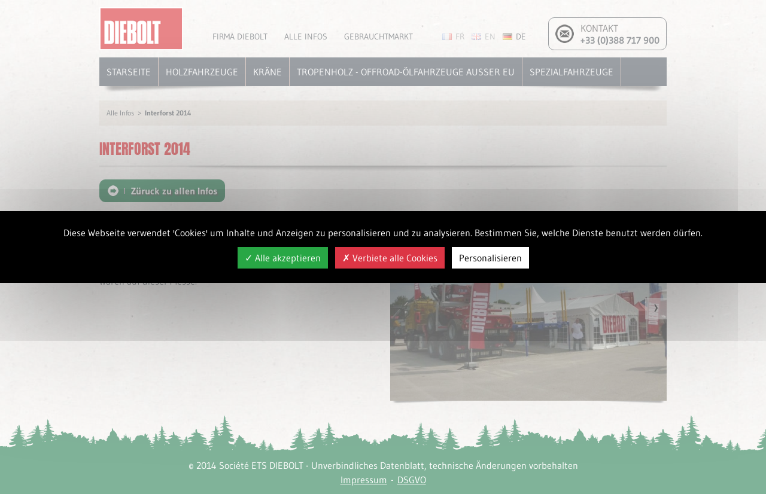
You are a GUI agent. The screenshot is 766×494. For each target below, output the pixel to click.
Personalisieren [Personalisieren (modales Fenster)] (490, 258)
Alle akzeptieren (283, 258)
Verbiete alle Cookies (389, 258)
